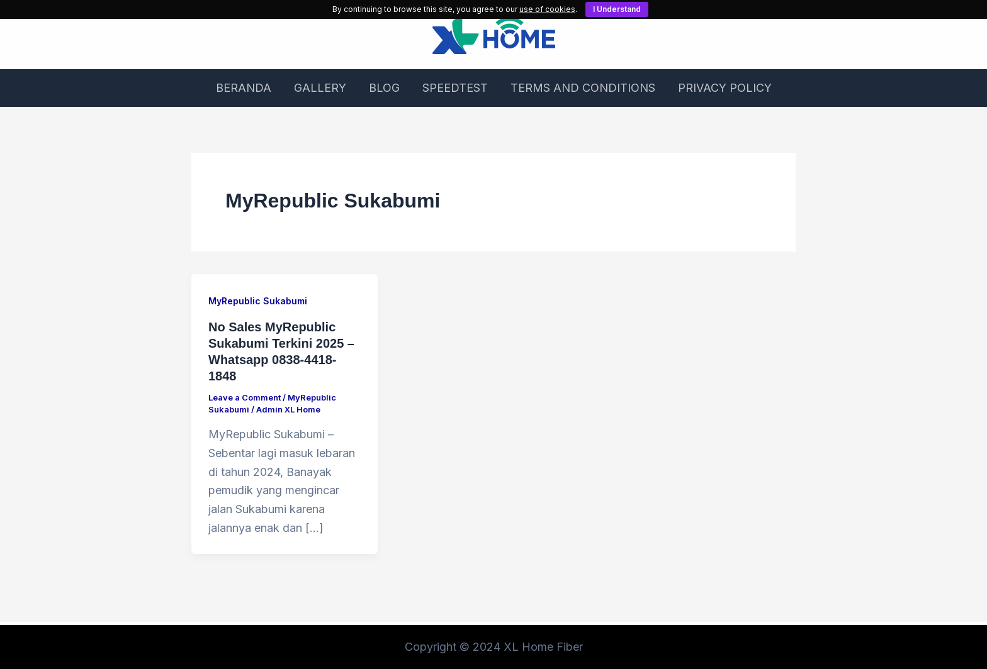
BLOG (384, 87)
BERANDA (243, 87)
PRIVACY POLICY (725, 87)
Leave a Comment (244, 397)
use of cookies (547, 9)
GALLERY (320, 87)
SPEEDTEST (455, 87)
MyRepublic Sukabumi (257, 301)
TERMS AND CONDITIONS (582, 87)
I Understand (617, 9)
